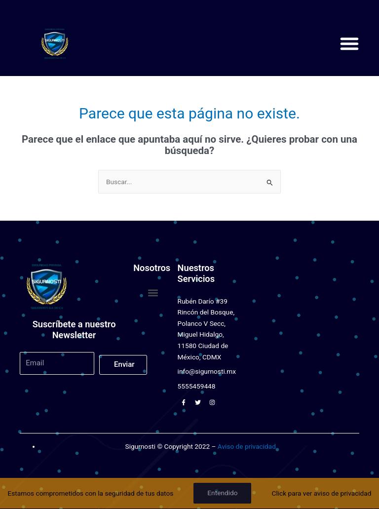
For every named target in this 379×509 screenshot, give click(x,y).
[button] (349, 43)
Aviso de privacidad (247, 446)
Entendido (222, 493)
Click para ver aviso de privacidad (322, 493)
